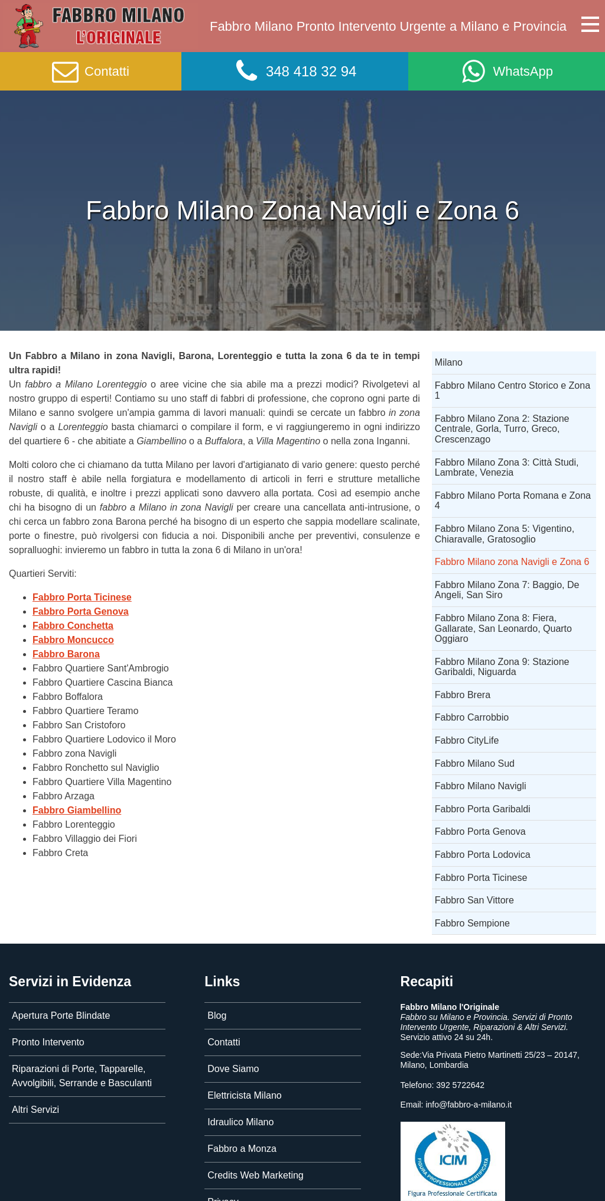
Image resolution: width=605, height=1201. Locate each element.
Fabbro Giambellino (76, 810)
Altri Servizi (35, 1110)
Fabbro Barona (66, 654)
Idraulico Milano (240, 1122)
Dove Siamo (233, 1069)
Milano (449, 362)
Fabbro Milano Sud (475, 763)
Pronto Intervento (48, 1042)
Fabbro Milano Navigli (480, 786)
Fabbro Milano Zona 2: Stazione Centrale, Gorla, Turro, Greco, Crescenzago (502, 429)
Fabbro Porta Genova (80, 611)
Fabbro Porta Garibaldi (483, 809)
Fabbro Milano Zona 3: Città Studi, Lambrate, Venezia (507, 467)
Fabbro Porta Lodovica (483, 855)
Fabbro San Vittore (474, 900)
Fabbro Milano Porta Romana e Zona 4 (513, 500)
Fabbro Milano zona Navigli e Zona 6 (512, 562)
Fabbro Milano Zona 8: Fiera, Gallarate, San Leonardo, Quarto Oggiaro (503, 628)
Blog (216, 1015)
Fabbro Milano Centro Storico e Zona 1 (512, 390)
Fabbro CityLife (467, 740)
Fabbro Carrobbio (472, 717)
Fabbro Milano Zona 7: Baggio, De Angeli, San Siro (507, 590)
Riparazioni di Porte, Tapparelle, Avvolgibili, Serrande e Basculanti (82, 1076)
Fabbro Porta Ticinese (82, 597)
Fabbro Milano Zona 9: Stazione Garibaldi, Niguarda (502, 667)
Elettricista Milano (244, 1095)
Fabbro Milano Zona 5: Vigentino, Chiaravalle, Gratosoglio (504, 534)
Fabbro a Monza (242, 1149)
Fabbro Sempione (472, 923)
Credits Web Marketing (255, 1175)
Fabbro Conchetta (72, 626)
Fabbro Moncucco (73, 640)
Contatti (223, 1042)
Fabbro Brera (462, 695)
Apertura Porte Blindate (61, 1015)
